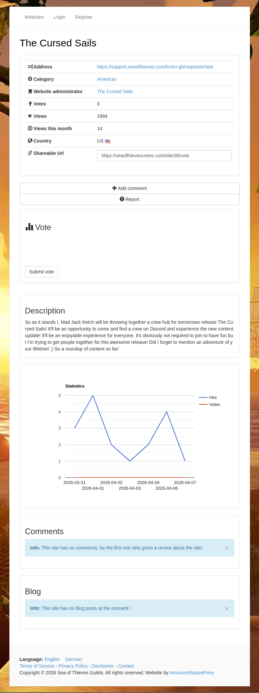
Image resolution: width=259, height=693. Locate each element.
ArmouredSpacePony (191, 672)
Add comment (129, 188)
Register (84, 17)
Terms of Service (37, 666)
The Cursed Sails (58, 42)
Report (130, 199)
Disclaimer (103, 666)
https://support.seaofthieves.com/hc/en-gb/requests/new (155, 66)
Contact (126, 666)
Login (59, 17)
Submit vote (41, 271)
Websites (34, 17)
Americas (106, 79)
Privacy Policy (73, 666)
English (52, 659)
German (73, 659)
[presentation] (76, 248)
